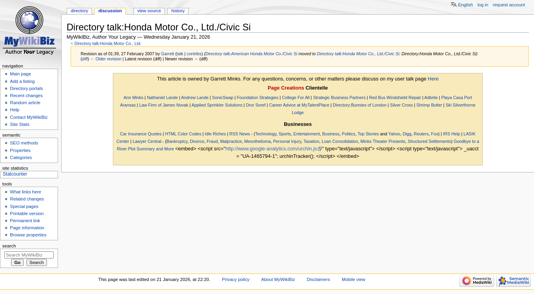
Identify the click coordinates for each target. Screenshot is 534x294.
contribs (194, 53)
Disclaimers (318, 279)
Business (330, 133)
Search (9, 245)
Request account (509, 4)
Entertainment (306, 133)
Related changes (27, 199)
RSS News (239, 133)
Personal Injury (287, 141)
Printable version (26, 213)
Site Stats (19, 124)
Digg (407, 133)
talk (180, 53)
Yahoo (394, 133)
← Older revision (105, 58)
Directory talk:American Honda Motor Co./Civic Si (251, 53)
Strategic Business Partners (339, 97)
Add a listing (22, 81)
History (178, 10)
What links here (25, 191)
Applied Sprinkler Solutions (216, 105)
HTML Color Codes (183, 133)
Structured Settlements (429, 141)
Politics (348, 133)
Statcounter (15, 174)
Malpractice (231, 141)
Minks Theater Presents (382, 141)
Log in (483, 4)
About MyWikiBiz (278, 279)
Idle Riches (215, 133)
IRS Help (451, 133)
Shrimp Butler (429, 105)
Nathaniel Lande (162, 97)
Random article (25, 102)
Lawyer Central (147, 141)
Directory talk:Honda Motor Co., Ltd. (107, 43)
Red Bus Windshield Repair (395, 97)
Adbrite (431, 97)
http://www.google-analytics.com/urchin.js (271, 149)
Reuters (421, 133)
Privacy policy (235, 279)
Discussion (110, 10)
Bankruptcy (177, 141)
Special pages (24, 206)
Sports (285, 133)
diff (85, 58)
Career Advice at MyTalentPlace (299, 105)
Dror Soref (256, 105)
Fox (434, 133)
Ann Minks (133, 97)
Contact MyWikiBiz (28, 117)
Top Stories (368, 133)
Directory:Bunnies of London (359, 105)
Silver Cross (401, 105)
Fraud (212, 141)
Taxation (311, 141)
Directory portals (26, 88)
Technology (265, 133)
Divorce (197, 141)
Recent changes (26, 95)
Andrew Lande (195, 97)
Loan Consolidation (340, 141)
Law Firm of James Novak (164, 105)
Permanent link (25, 220)
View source (149, 10)
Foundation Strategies (258, 97)
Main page (20, 73)
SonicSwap (222, 97)
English (465, 4)
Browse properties (28, 234)
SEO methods (24, 142)
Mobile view (353, 279)
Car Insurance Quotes (140, 133)
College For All (295, 97)
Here (433, 79)
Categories (21, 157)
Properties (20, 150)
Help (14, 109)
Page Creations (286, 88)
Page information (27, 227)
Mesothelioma (257, 141)
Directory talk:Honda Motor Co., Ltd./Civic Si (358, 53)
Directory (79, 10)
